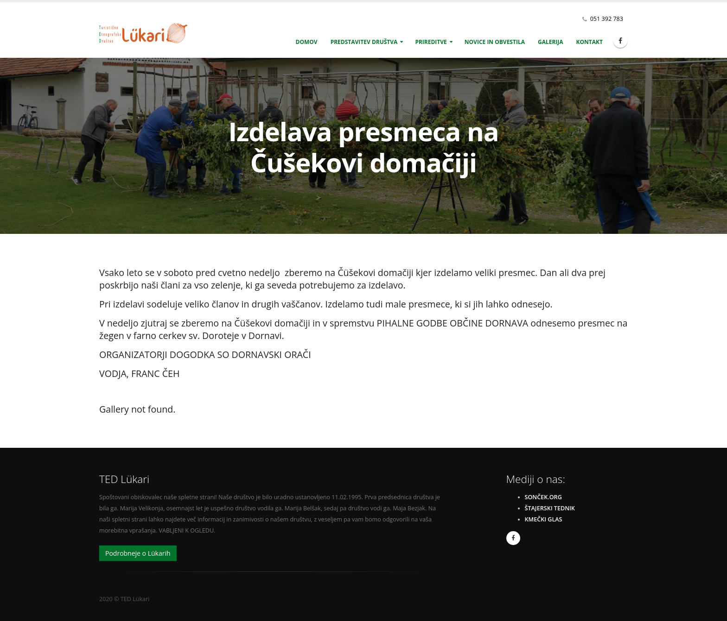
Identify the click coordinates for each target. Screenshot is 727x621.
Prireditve (430, 42)
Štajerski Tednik (550, 508)
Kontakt (589, 42)
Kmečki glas (543, 519)
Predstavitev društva (364, 42)
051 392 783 (606, 19)
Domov (307, 42)
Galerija (550, 42)
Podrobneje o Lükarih (138, 553)
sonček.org (543, 497)
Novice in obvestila (495, 42)
